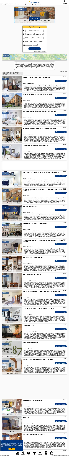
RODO (2, 446)
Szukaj (34, 49)
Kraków (4, 78)
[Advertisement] (34, 387)
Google (20, 440)
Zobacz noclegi (60, 81)
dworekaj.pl (34, 2)
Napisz (67, 455)
